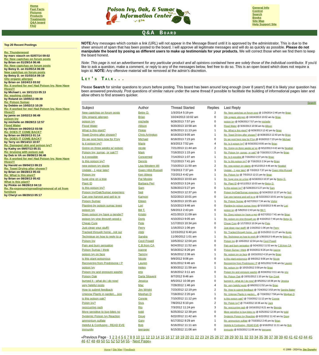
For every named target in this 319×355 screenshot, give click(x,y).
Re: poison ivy (231, 267)
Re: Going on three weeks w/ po (241, 148)
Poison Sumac (91, 201)
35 (261, 337)
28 (227, 337)
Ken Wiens (145, 174)
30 (237, 337)
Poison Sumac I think (95, 249)
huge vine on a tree (94, 179)
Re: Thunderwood (16, 52)
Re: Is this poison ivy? (235, 161)
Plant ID (87, 183)
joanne (142, 249)
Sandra (143, 236)
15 (163, 337)
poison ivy (11, 118)
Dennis (142, 161)
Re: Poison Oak (232, 276)
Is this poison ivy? (93, 161)
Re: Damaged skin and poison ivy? (28, 145)
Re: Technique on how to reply (240, 236)
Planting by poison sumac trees (102, 205)
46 (83, 341)
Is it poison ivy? (92, 143)
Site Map (258, 21)
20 (187, 337)
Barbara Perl (146, 183)
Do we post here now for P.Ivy (101, 139)
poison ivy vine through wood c (101, 218)
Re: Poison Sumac (16, 102)
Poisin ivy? (89, 303)
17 (172, 337)
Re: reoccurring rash (234, 307)
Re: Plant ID (230, 183)
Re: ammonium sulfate (236, 320)
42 (296, 337)
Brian (288, 112)
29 (231, 337)
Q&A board (37, 22)
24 (207, 337)
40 (286, 337)
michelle (143, 121)
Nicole (142, 258)
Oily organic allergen (18, 79)
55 (128, 341)
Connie (142, 298)
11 (143, 337)
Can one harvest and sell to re (101, 196)
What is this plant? (17, 181)
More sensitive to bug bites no (101, 311)
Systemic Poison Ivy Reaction (101, 316)
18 (177, 337)
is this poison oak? (94, 298)
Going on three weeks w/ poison (102, 148)
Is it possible (90, 156)
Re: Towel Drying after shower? (25, 168)
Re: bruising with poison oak (24, 152)
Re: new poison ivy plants (237, 165)
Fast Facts (37, 9)
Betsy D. (143, 112)
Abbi (141, 232)
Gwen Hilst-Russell (150, 170)
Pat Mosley (145, 179)
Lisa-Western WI (149, 165)
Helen (142, 267)
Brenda (277, 307)
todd (141, 311)
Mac (141, 285)
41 (291, 337)
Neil (140, 192)
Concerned (145, 156)
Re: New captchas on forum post (241, 112)
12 (148, 337)
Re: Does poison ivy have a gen (240, 214)
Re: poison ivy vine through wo (240, 219)
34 (256, 337)
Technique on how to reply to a (101, 236)
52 (113, 341)
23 (202, 337)
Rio (140, 307)
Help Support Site (265, 24)
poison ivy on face (93, 254)
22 (197, 337)
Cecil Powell (146, 241)
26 (217, 337)
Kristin (142, 214)
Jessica (143, 280)
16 (167, 337)
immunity (87, 329)
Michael (143, 139)
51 (108, 341)
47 (88, 341)
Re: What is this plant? (19, 175)
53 (118, 341)
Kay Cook (274, 276)
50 (103, 341)
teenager (144, 329)
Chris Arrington (147, 134)
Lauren (142, 263)
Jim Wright (145, 289)
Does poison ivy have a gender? (102, 214)
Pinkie (142, 130)
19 (182, 337)
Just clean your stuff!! (95, 227)
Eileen (142, 201)
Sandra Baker (288, 289)
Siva (141, 303)
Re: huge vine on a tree (236, 179)
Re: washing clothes (18, 95)
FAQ (33, 25)
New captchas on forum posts (24, 72)
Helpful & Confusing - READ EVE (103, 325)
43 (301, 337)
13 (153, 337)
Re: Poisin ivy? (231, 303)
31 (241, 337)
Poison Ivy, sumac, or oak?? (100, 152)
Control (258, 11)
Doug (141, 316)
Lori (140, 205)
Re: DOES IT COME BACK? (22, 132)
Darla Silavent (147, 276)
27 (222, 337)
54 (123, 341)
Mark (141, 152)
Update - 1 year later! (95, 170)
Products (36, 15)
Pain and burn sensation (97, 245)
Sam (141, 187)
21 (192, 337)
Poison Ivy (88, 174)
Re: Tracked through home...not (240, 232)
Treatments (37, 19)
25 (212, 337)
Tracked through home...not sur (102, 232)
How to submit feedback (97, 289)
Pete (141, 223)
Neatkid (289, 148)
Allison (142, 125)
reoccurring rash (92, 307)
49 (98, 341)
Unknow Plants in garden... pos (102, 294)
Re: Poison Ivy (231, 174)
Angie (289, 232)
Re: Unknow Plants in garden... (240, 294)
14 (158, 337)
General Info (261, 7)
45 (310, 337)
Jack (270, 303)
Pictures (35, 12)
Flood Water (12, 125)
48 (93, 341)
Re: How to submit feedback (238, 289)
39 (281, 337)
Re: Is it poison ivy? (234, 143)
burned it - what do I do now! (100, 280)
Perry (141, 227)
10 (138, 337)
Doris (141, 218)
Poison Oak (89, 276)
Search (257, 14)
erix (140, 272)
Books (257, 17)
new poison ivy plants (95, 165)
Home (34, 6)
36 (266, 337)
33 (251, 337)
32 (246, 337)
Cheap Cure (89, 223)
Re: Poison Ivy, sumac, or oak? (240, 152)
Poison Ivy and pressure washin (102, 272)
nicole (142, 148)
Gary (141, 320)
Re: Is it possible (233, 157)
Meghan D (145, 294)
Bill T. (141, 210)
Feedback (129, 349)
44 (305, 337)
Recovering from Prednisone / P (102, 263)
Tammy (143, 254)
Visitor (274, 201)
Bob (140, 325)
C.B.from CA (146, 245)
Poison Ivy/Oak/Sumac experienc (103, 192)
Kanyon (143, 196)
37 (271, 337)
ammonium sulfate (93, 320)
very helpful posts (93, 285)
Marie (142, 143)
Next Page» (141, 341)
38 (276, 337)
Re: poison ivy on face (235, 254)
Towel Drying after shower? (99, 134)
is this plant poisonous (96, 258)
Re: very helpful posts (235, 285)
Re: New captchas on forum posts (27, 59)
